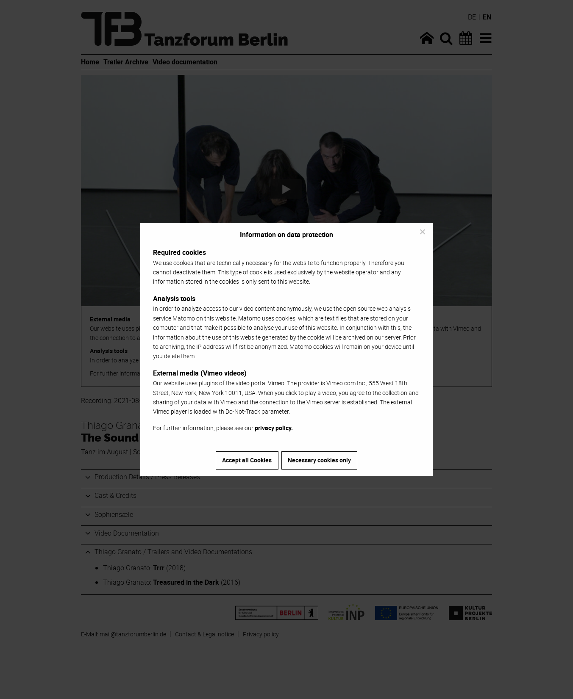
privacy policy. (274, 428)
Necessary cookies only (319, 460)
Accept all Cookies (247, 460)
